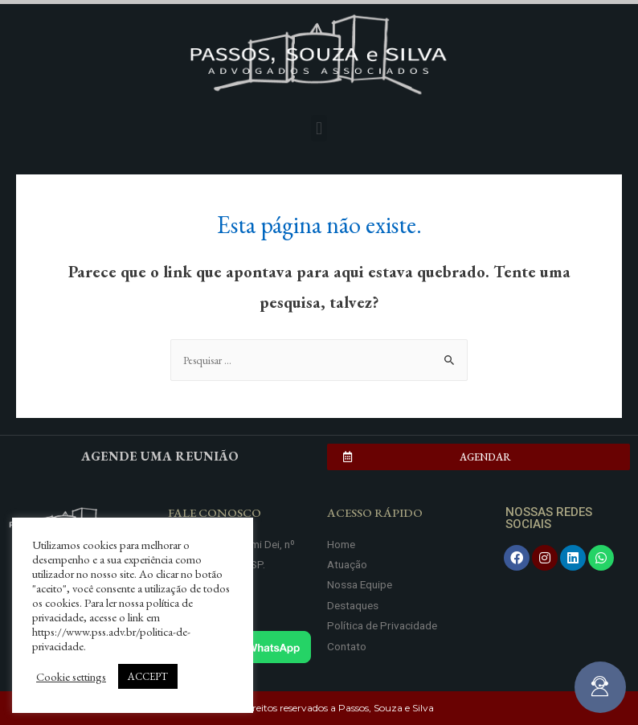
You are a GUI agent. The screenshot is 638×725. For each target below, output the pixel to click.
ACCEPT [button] (148, 676)
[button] (318, 128)
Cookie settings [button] (71, 677)
